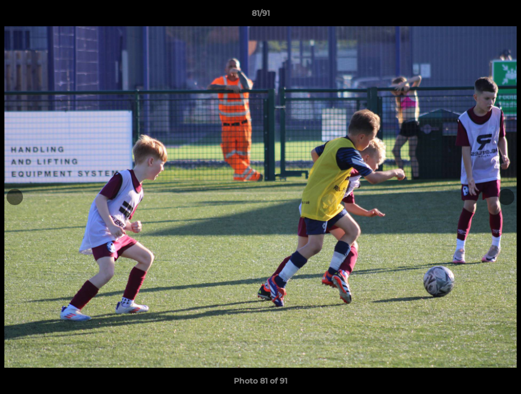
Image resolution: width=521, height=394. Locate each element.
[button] (501, 16)
